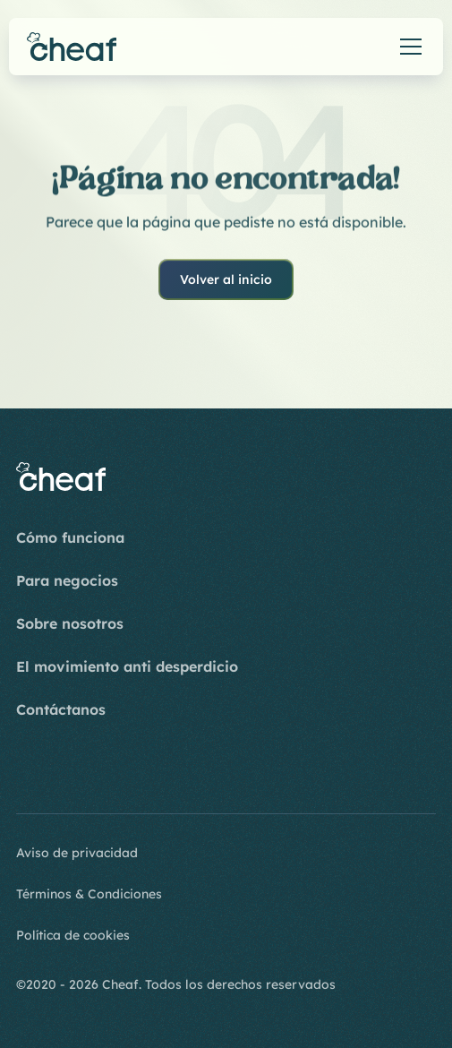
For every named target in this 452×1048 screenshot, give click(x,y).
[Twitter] (159, 770)
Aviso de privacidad (77, 853)
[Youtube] (73, 770)
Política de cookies (73, 935)
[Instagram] (30, 770)
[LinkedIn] (116, 770)
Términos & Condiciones (89, 894)
